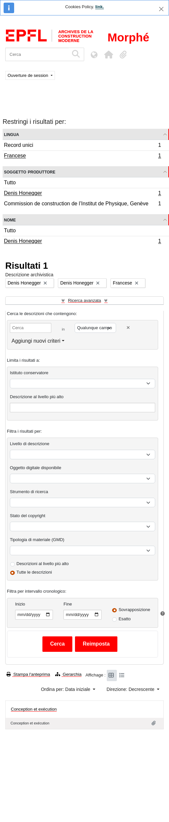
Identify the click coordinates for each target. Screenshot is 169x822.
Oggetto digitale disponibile (35, 467)
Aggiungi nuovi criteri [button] (36, 341)
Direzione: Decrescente (131, 689)
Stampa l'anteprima (28, 674)
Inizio (20, 604)
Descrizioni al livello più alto (42, 563)
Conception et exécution (34, 709)
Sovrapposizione (134, 609)
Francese (82, 156)
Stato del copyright (27, 515)
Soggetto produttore (29, 172)
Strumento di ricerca (29, 491)
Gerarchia (68, 674)
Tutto (10, 182)
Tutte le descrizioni (34, 572)
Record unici (82, 146)
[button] (108, 54)
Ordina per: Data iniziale (66, 689)
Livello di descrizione (29, 443)
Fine (67, 604)
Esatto (125, 618)
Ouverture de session (28, 75)
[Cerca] (37, 54)
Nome (10, 220)
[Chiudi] (161, 9)
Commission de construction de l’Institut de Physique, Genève (82, 204)
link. (99, 6)
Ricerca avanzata (84, 300)
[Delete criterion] (128, 327)
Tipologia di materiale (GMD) (37, 539)
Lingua (11, 134)
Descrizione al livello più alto (36, 396)
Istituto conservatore (29, 372)
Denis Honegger (82, 193)
